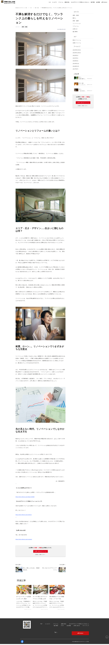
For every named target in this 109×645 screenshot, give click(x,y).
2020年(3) (75, 60)
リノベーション (77, 23)
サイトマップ (86, 626)
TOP (41, 624)
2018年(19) (76, 66)
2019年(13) (76, 63)
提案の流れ (63, 624)
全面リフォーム (77, 42)
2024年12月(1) (77, 52)
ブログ (33, 7)
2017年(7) (75, 69)
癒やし (74, 18)
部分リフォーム (77, 40)
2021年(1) (75, 58)
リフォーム (76, 26)
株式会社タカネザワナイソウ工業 (22, 7)
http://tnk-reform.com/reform (24, 514)
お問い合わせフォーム (40, 551)
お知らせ (75, 28)
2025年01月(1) (77, 50)
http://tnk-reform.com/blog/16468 (25, 496)
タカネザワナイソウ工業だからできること (79, 624)
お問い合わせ (77, 626)
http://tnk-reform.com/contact (24, 539)
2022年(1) (75, 55)
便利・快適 (39, 7)
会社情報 (69, 626)
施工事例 (75, 31)
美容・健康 (76, 20)
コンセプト (47, 624)
